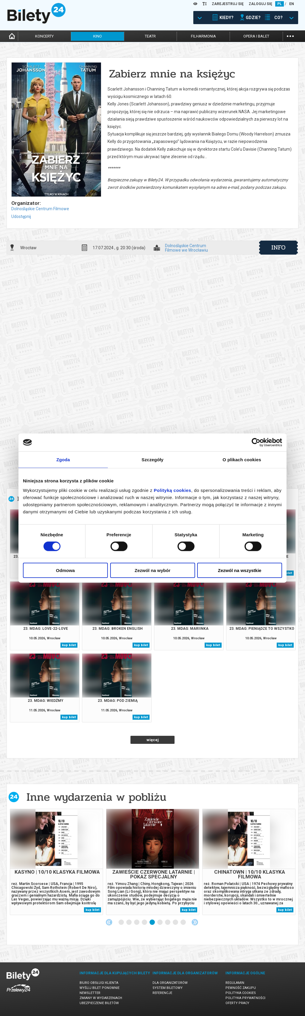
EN (291, 4)
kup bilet (69, 645)
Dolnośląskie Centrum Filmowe (40, 208)
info (278, 247)
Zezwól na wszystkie (240, 570)
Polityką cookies (172, 490)
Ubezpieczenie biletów (99, 1003)
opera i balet (256, 36)
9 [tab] (183, 922)
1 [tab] (122, 922)
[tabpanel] (56, 862)
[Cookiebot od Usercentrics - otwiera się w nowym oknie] (256, 442)
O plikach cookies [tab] (241, 459)
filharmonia (203, 36)
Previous (109, 922)
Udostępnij (21, 216)
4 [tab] (145, 922)
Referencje (162, 993)
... (290, 35)
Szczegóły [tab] (152, 459)
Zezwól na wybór (152, 570)
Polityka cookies (240, 993)
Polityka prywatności (245, 998)
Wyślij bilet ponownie (99, 988)
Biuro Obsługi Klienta (99, 983)
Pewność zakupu (240, 988)
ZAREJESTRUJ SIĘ (228, 4)
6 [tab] (160, 922)
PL (279, 4)
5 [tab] (152, 922)
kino (97, 36)
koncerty (44, 36)
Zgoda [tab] (63, 459)
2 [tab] (129, 922)
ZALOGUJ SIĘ (260, 4)
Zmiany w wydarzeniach (101, 998)
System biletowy (167, 988)
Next (195, 922)
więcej (153, 740)
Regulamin (234, 983)
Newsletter (90, 993)
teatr (150, 36)
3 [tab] (137, 922)
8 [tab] (176, 922)
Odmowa (65, 570)
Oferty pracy (237, 1003)
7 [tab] (168, 922)
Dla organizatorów (170, 983)
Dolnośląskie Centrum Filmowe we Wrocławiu (186, 248)
